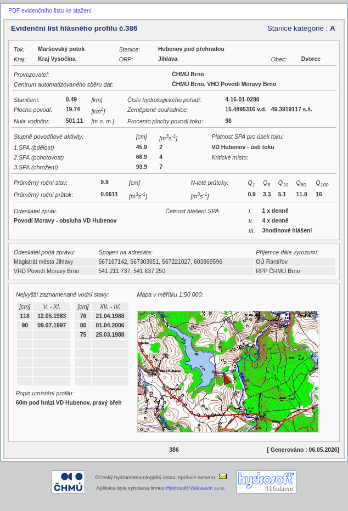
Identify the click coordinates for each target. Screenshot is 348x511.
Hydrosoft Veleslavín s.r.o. (196, 488)
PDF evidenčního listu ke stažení (49, 11)
